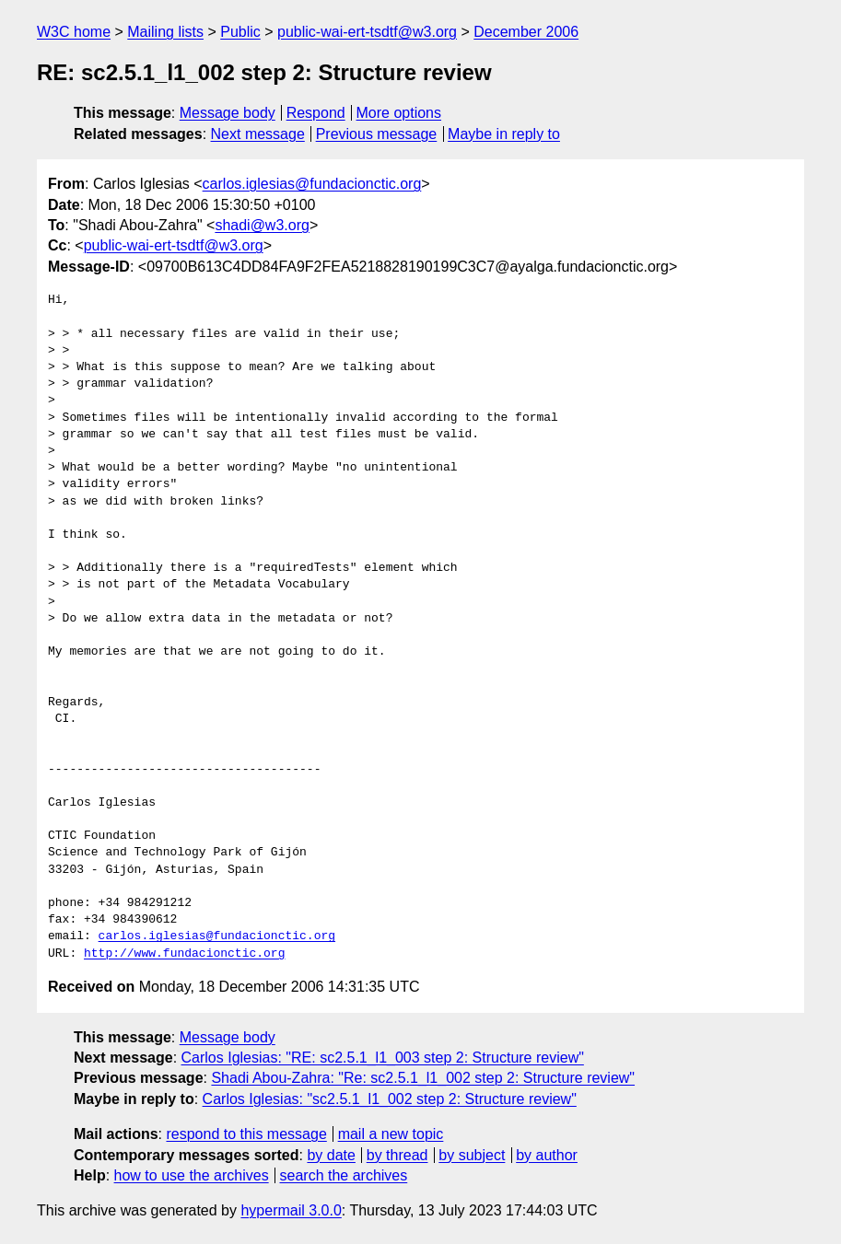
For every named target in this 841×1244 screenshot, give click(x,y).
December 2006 (525, 32)
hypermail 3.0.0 (290, 1210)
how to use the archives (191, 1175)
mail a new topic (391, 1134)
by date (331, 1155)
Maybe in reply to (504, 134)
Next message (258, 134)
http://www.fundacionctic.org (184, 954)
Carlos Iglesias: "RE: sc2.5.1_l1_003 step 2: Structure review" (382, 1057)
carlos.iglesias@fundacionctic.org (312, 184)
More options (399, 113)
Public (240, 32)
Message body (227, 113)
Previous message (377, 134)
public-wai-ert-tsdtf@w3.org (367, 32)
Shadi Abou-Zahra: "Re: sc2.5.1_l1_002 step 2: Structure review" (423, 1078)
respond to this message (246, 1134)
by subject (471, 1155)
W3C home (74, 32)
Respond (315, 113)
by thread (397, 1155)
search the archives (344, 1175)
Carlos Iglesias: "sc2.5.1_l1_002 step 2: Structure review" (390, 1099)
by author (547, 1155)
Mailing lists (165, 32)
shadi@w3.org (262, 225)
